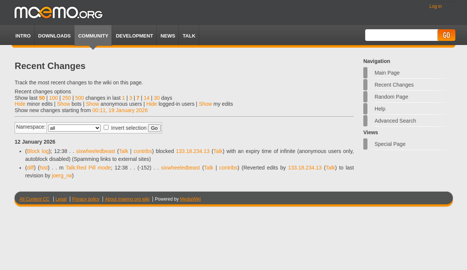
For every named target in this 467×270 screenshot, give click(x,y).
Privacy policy (86, 199)
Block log (38, 151)
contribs (143, 151)
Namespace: (31, 127)
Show (63, 104)
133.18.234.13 (193, 151)
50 (42, 98)
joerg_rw (62, 175)
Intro (22, 36)
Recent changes (394, 85)
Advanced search (395, 121)
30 (157, 98)
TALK (189, 36)
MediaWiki (190, 199)
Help (380, 109)
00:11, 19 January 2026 (120, 110)
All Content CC (34, 199)
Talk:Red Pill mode (88, 168)
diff (30, 168)
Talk (123, 151)
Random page (391, 97)
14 (147, 98)
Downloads (54, 36)
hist (43, 168)
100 (53, 98)
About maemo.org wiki (127, 199)
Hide (20, 104)
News (167, 36)
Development (134, 36)
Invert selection (129, 128)
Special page (390, 144)
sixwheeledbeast (95, 151)
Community (93, 36)
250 (66, 98)
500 (79, 98)
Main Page (387, 73)
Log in (435, 6)
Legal (61, 199)
